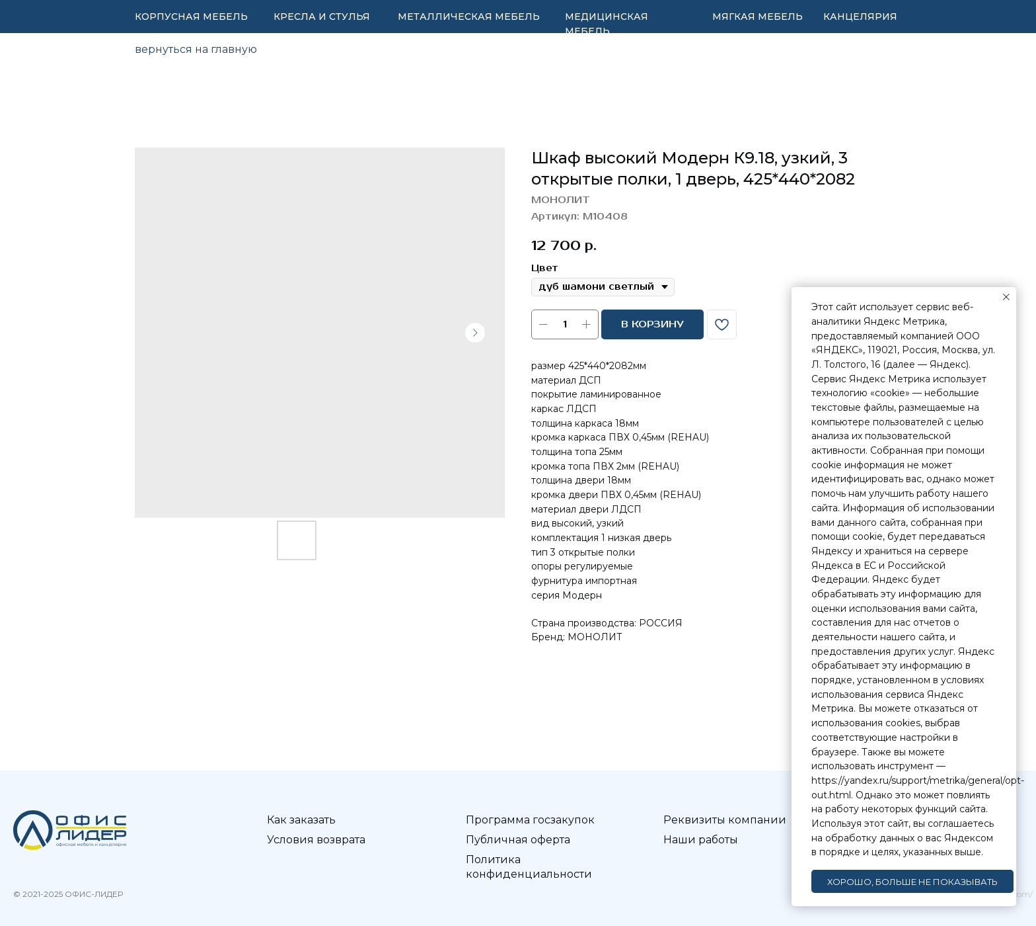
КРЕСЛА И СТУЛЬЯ (322, 16)
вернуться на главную (196, 49)
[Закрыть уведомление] (1006, 297)
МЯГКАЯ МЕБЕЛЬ (757, 16)
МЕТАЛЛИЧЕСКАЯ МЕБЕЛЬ (469, 16)
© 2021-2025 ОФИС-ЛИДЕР (68, 894)
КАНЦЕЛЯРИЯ (860, 16)
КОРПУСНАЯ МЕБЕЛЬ (191, 16)
